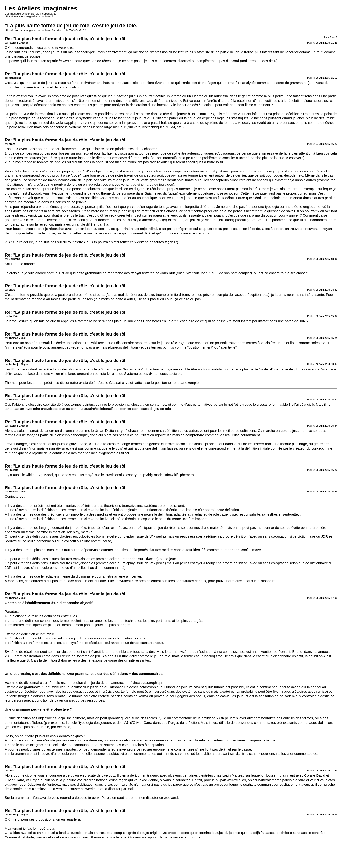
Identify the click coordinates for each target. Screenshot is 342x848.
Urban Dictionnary (109, 431)
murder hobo (127, 559)
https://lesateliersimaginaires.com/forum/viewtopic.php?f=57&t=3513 (45, 30)
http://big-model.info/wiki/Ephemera (166, 475)
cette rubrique (189, 837)
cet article (89, 369)
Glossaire (116, 383)
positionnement (166, 383)
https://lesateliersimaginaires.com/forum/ (29, 16)
